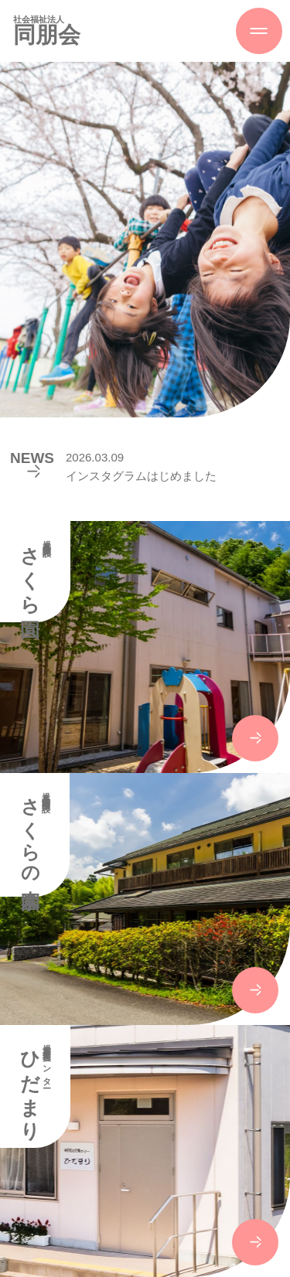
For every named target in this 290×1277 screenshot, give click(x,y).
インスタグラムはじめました (141, 475)
